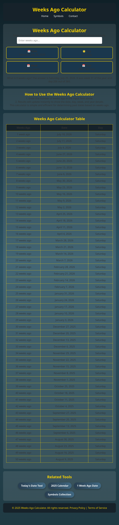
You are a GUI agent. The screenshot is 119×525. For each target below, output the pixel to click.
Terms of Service (97, 508)
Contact (73, 16)
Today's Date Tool (31, 485)
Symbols (58, 16)
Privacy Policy (77, 508)
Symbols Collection (59, 494)
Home (44, 16)
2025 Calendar (59, 485)
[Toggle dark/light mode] (8, 519)
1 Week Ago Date (87, 485)
